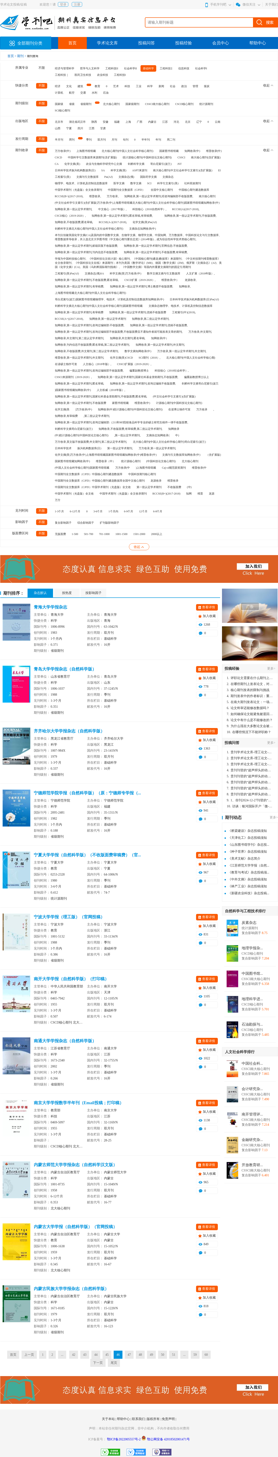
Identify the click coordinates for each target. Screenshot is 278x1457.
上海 (128, 121)
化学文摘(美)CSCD (121, 357)
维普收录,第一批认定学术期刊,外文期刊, (79, 357)
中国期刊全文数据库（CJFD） (126, 189)
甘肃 (103, 128)
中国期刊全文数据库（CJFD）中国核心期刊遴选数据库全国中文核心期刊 (100, 480)
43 (84, 1354)
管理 (195, 86)
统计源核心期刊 (131, 461)
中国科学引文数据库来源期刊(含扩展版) (92, 157)
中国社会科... (252, 1063)
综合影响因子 (85, 522)
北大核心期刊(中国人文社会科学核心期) (190, 357)
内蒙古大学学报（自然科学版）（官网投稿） (75, 1226)
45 (107, 1354)
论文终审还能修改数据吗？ (248, 708)
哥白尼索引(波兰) (161, 164)
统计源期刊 (206, 104)
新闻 (161, 86)
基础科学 (148, 68)
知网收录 (173, 428)
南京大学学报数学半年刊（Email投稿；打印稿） (79, 1102)
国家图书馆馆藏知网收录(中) (72, 461)
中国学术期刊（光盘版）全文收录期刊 (78, 189)
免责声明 (169, 1419)
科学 (150, 86)
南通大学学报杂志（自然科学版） (65, 1041)
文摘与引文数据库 (87, 176)
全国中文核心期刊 (162, 189)
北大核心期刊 (111, 104)
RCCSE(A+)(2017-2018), (69, 318)
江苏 (165, 121)
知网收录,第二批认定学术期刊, (150, 318)
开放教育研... (252, 1165)
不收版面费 (174, 487)
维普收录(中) (214, 151)
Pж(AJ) (108, 176)
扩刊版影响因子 (109, 522)
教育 (97, 86)
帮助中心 (257, 43)
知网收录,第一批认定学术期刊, (73, 209)
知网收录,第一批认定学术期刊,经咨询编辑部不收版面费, (158, 196)
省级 (72, 104)
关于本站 (109, 1419)
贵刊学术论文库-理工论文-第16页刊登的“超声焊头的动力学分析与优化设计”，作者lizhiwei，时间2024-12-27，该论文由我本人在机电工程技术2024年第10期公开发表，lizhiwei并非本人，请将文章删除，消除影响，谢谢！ (250, 752)
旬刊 (125, 139)
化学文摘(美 (62, 409)
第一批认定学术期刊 (149, 487)
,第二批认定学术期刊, (97, 416)
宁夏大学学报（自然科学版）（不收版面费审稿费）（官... (87, 855)
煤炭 (206, 86)
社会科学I (201, 68)
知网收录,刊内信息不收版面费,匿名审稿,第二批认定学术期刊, (92, 344)
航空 (72, 92)
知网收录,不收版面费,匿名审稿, (74, 222)
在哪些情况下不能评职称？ (249, 732)
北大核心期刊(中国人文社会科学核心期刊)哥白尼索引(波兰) (169, 441)
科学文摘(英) (118, 170)
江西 (91, 128)
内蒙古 (152, 121)
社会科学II (130, 68)
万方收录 (201, 409)
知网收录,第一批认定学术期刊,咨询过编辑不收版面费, (143, 383)
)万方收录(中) (83, 409)
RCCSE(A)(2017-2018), (186, 209)
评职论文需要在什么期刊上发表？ (250, 678)
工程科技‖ (166, 68)
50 (162, 1354)
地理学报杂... (252, 948)
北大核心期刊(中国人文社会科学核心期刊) (127, 151)
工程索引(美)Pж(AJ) (67, 273)
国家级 (59, 104)
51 (173, 1354)
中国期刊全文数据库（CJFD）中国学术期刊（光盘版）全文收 (93, 487)
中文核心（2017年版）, (112, 209)
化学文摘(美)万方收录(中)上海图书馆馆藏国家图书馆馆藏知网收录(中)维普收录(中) (106, 454)
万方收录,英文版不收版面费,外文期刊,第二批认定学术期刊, (91, 441)
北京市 (59, 121)
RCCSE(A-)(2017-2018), (113, 222)
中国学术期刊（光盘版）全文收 (74, 493)
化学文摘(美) (72, 164)
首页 (72, 43)
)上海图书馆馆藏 (146, 467)
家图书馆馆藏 (120, 403)
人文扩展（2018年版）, (200, 273)
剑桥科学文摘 (136, 164)
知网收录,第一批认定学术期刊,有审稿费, (79, 286)
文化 (69, 86)
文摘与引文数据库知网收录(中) (181, 454)
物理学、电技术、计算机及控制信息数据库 (81, 183)
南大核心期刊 (207, 196)
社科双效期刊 (192, 183)
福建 (117, 121)
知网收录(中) (192, 151)
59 (195, 1354)
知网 (189, 493)
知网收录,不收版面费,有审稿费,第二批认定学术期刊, (130, 428)
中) (177, 435)
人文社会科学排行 (240, 1052)
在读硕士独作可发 (66, 364)
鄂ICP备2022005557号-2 (124, 1439)
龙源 (211, 493)
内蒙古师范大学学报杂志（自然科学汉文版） (75, 1164)
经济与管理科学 (64, 68)
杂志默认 (40, 593)
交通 (83, 92)
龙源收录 (156, 480)
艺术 (116, 86)
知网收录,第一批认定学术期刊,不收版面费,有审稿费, (156, 252)
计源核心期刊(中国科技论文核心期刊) (179, 403)
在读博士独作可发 (179, 409)
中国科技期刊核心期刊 (142, 474)
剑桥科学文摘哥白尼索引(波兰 (200, 383)
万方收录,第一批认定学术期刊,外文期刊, (181, 351)
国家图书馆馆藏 (169, 151)
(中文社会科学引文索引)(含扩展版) (174, 396)
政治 (184, 86)
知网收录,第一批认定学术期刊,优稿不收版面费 (137, 312)
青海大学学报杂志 (50, 607)
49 (151, 1354)
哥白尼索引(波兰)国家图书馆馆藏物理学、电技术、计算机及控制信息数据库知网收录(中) (109, 299)
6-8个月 (157, 511)
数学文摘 (135, 183)
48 (140, 1354)
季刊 (89, 139)
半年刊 (145, 139)
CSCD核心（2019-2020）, (70, 215)
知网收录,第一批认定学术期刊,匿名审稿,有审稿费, (122, 215)
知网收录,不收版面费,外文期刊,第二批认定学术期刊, (87, 351)
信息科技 (183, 68)
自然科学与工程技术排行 (245, 911)
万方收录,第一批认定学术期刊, (157, 448)
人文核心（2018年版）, (97, 364)
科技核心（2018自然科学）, (149, 209)
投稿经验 (183, 43)
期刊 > (22, 56)
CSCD (58, 157)
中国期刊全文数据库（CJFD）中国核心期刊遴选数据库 (88, 474)
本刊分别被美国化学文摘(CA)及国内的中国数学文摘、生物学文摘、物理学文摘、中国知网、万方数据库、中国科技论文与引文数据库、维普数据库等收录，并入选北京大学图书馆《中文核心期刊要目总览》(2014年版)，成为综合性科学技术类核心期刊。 (138, 237)
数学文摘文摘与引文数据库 (163, 273)
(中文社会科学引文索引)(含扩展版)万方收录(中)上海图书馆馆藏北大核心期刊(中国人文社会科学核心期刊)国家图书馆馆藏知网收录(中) (137, 202)
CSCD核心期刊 (184, 104)
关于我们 (271, 4)
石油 (106, 92)
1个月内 (113, 511)
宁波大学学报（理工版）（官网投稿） (69, 917)
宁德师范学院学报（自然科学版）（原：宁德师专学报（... (87, 793)
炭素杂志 (249, 923)
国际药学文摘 (148, 176)
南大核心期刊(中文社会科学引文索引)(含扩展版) (182, 170)
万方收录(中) (63, 151)
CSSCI (181, 157)
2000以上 (156, 534)
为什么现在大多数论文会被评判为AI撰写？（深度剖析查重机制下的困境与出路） (250, 726)
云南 (217, 121)
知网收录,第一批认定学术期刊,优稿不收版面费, (159, 325)
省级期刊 (85, 104)
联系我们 (139, 1419)
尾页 (114, 1363)
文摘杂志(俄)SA (94, 273)
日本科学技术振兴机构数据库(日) (75, 170)
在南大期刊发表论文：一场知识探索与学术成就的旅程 (250, 702)
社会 (172, 86)
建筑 (80, 86)
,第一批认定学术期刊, (127, 435)
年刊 (158, 139)
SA (103, 170)
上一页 (29, 1354)
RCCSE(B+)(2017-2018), (69, 196)
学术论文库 (107, 43)
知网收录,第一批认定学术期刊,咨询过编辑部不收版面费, (89, 370)
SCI (149, 183)
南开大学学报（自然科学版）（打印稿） (71, 979)
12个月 (143, 511)
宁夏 (69, 128)
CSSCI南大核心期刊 (157, 104)
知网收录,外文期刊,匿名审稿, (127, 338)
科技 (127, 86)
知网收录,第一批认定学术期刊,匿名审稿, (79, 383)
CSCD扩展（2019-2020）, (140, 280)
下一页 (98, 1363)
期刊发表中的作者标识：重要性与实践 (250, 696)
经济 (57, 86)
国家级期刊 (132, 104)
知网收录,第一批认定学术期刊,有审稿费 (79, 312)
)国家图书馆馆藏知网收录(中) (73, 390)
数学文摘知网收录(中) (138, 351)
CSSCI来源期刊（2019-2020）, (73, 377)
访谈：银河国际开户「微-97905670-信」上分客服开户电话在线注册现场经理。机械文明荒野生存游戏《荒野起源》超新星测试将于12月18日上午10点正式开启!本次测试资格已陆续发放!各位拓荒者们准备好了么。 (250, 806)
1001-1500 (122, 534)
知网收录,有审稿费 (66, 416)
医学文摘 (119, 183)
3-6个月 (98, 511)
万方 (57, 500)
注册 (77, 4)
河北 (176, 121)
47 (129, 1354)
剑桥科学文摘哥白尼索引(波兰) (74, 428)
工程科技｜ (62, 75)
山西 (57, 128)
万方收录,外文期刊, (200, 331)
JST (179, 164)
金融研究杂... (252, 1140)
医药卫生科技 (83, 75)
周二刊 (171, 139)
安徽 (105, 121)
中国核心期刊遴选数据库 (194, 189)
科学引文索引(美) (167, 183)
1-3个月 (59, 511)
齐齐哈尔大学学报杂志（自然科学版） (69, 731)
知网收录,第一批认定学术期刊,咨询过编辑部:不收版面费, (89, 325)
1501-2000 (139, 534)
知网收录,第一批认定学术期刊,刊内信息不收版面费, (86, 252)
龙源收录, (191, 280)
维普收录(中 (199, 467)
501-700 (88, 534)
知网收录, (185, 286)
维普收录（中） (105, 461)
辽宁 (199, 121)
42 (73, 1354)
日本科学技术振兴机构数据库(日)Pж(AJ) (194, 299)
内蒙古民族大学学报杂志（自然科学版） (71, 1288)
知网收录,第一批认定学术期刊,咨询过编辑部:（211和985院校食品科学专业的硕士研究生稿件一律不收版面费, (121, 422)
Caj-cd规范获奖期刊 (174, 467)
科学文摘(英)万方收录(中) (125, 273)
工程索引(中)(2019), (184, 312)
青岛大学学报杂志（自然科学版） (65, 669)
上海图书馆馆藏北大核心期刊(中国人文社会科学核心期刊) (90, 293)
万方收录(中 (122, 467)
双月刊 (101, 139)
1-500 (75, 534)
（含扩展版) (213, 454)
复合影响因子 (63, 522)
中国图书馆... (252, 973)
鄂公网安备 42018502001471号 (168, 1439)
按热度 (67, 593)
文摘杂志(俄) (126, 176)
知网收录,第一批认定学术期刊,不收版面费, (190, 215)
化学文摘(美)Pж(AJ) (145, 222)
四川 (80, 128)
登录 (63, 4)
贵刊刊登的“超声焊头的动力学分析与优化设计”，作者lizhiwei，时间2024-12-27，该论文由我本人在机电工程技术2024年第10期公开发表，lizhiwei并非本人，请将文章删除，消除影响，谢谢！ (250, 770)
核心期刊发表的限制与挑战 (248, 690)
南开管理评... (252, 1114)
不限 (41, 68)
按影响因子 (93, 593)
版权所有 (154, 1419)
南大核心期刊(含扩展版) (206, 157)
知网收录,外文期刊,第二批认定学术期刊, (79, 338)
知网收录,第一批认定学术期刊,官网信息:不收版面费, (156, 245)
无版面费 (60, 534)
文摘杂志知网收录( (157, 435)
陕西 (94, 121)
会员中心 (220, 43)
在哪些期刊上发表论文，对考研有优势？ (250, 684)
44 (95, 1354)
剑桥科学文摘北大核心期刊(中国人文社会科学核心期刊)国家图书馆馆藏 (99, 305)
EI (219, 170)
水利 (94, 92)
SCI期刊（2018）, (149, 357)
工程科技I (120, 75)
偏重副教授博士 (139, 370)
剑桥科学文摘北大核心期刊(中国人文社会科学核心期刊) (89, 228)
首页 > (12, 56)
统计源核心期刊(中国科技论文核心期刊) (147, 157)
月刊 (114, 139)
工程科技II (111, 68)
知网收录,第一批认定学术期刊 (107, 318)
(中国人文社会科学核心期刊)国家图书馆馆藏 (82, 467)
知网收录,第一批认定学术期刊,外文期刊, (160, 344)
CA (57, 164)
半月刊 (59, 139)
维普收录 (172, 480)
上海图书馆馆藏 (86, 151)
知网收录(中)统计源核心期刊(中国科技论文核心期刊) (130, 409)
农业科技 (102, 75)
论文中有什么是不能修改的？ (250, 720)
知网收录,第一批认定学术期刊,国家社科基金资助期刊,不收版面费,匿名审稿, (101, 396)
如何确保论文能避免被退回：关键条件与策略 (250, 714)
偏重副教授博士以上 (196, 377)
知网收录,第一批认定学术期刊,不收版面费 (80, 403)
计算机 (59, 92)
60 (206, 1354)
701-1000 (104, 534)
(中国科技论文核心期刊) (161, 461)
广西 (139, 121)
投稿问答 (146, 43)
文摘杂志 (168, 176)
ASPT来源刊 (139, 170)
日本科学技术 (63, 448)
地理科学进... (252, 999)
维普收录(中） (170, 280)
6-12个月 (75, 511)
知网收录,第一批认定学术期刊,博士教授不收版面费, (141, 286)
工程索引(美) (63, 176)
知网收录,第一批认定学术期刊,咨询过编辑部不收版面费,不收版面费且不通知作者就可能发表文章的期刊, (119, 331)
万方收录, (113, 196)
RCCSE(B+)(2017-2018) (167, 493)
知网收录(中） (160, 338)
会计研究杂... (252, 1089)
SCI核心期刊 (62, 110)
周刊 (72, 139)
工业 (138, 86)
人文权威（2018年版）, (111, 390)
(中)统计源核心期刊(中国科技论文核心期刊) (82, 435)
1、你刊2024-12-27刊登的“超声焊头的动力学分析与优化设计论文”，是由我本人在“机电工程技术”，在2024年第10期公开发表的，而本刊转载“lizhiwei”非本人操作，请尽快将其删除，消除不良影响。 (250, 800)
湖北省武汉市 (77, 121)
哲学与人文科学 (90, 68)
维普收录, (95, 196)
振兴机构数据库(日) (89, 448)
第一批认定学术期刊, (120, 448)
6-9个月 (128, 511)
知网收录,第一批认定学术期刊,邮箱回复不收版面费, (86, 245)
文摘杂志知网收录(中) (142, 228)
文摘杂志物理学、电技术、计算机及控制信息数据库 (180, 305)
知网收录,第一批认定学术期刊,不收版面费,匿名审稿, (87, 280)
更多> (271, 668)
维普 (200, 493)
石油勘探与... (252, 1024)
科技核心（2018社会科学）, (172, 370)
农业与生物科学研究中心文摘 (104, 164)
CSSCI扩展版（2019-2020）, (134, 364)
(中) (189, 487)
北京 (188, 121)
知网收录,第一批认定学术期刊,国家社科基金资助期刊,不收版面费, (138, 377)
